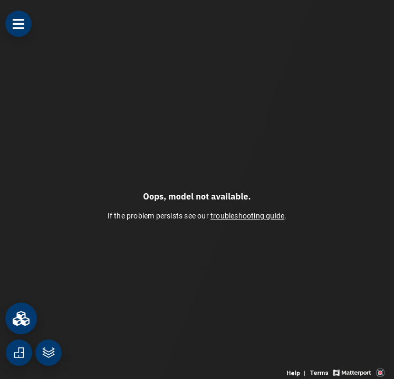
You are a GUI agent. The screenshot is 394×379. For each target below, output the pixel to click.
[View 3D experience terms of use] (320, 372)
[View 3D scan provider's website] (380, 372)
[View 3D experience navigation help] (297, 372)
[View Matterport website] (352, 372)
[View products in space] (18, 24)
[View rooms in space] (21, 318)
